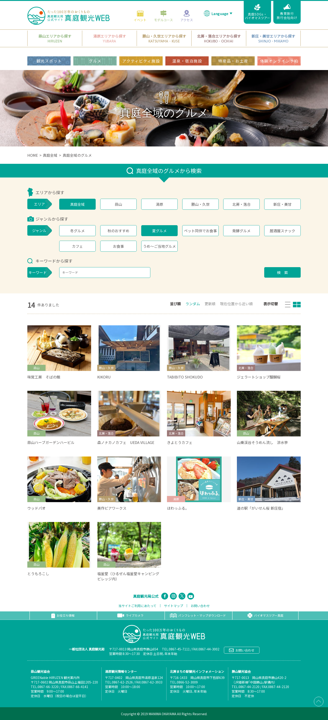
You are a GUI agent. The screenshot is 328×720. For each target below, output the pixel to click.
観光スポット (49, 61)
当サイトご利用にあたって (137, 605)
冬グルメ (77, 230)
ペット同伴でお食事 (200, 230)
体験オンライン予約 (279, 61)
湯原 (159, 204)
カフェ (77, 246)
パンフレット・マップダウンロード (198, 615)
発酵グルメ (241, 230)
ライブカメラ (130, 615)
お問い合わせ (200, 605)
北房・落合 (241, 204)
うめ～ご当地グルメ (159, 246)
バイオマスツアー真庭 (265, 615)
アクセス (186, 15)
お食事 (118, 246)
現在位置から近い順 (236, 303)
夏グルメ (159, 230)
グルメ (95, 61)
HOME (32, 155)
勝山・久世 (200, 204)
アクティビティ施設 (141, 61)
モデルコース (163, 15)
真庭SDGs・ (257, 12)
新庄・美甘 (282, 204)
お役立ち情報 (62, 615)
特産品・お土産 (233, 61)
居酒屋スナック (282, 230)
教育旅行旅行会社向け (287, 12)
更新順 (210, 303)
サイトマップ (173, 605)
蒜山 (118, 204)
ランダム (192, 303)
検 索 (282, 272)
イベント (140, 15)
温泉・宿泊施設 (187, 61)
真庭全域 (50, 155)
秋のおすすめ (118, 230)
